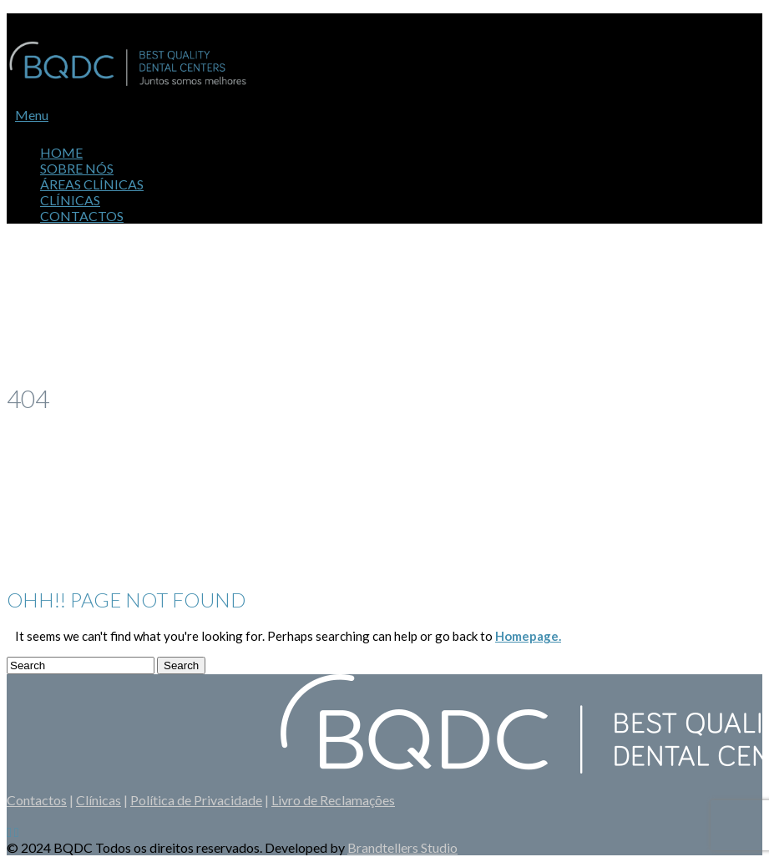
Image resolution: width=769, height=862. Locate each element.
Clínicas (98, 800)
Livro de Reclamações (333, 800)
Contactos (82, 216)
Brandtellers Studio (402, 847)
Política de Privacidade (196, 800)
